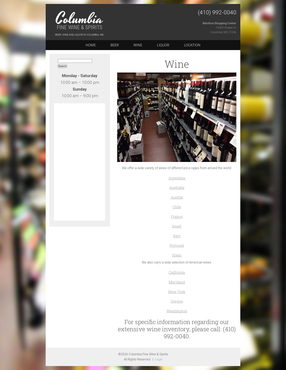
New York (176, 291)
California (177, 272)
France (177, 216)
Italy (177, 235)
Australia (176, 187)
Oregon (177, 301)
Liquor (163, 45)
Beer (114, 45)
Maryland (177, 282)
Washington (176, 310)
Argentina (176, 177)
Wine (137, 45)
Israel (176, 226)
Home (91, 45)
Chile (177, 206)
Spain (177, 255)
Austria (177, 197)
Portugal (177, 245)
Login (158, 359)
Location (192, 45)
